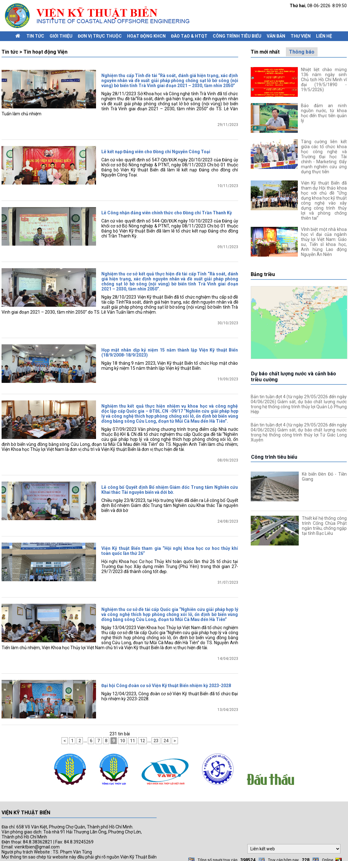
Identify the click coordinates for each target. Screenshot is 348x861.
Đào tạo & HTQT (189, 36)
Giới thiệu (61, 36)
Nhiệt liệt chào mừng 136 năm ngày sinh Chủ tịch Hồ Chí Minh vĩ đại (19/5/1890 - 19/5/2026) (324, 79)
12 (142, 731)
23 (155, 731)
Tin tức (35, 36)
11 (132, 731)
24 (166, 731)
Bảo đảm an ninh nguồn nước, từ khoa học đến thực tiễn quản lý (324, 113)
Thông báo (301, 52)
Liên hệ (324, 36)
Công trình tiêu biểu (237, 36)
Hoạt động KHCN (146, 36)
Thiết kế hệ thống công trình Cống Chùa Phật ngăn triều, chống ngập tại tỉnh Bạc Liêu (324, 526)
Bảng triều (263, 274)
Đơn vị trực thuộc (100, 36)
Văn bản (276, 36)
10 (122, 731)
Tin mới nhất (265, 52)
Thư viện (301, 36)
